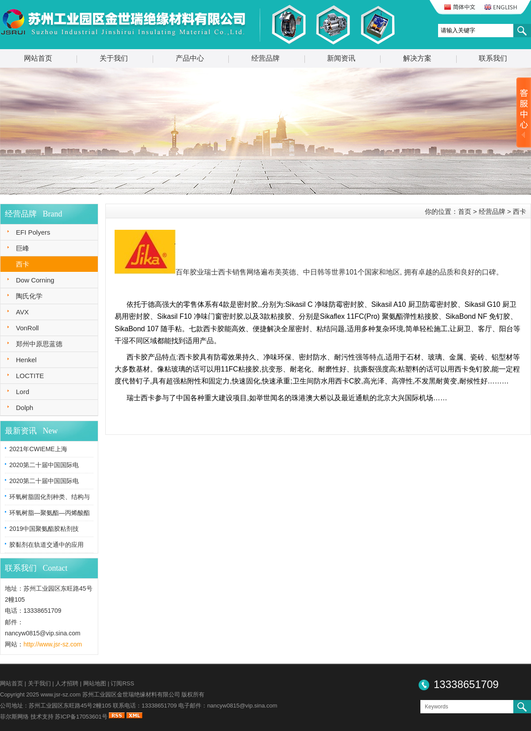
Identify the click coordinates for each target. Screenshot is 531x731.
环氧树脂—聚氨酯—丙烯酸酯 (49, 512)
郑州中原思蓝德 (39, 344)
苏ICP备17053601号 (81, 716)
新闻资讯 (341, 58)
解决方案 (417, 58)
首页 (464, 211)
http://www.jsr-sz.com (52, 644)
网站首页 (38, 58)
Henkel (26, 360)
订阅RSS (122, 683)
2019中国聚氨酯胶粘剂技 (44, 528)
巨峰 (22, 248)
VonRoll (27, 328)
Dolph (24, 407)
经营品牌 (265, 58)
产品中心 (190, 58)
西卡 (22, 264)
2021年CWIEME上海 (38, 449)
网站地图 (94, 683)
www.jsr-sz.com (61, 694)
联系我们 (493, 58)
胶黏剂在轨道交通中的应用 (46, 544)
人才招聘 (66, 683)
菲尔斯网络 (14, 716)
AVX (22, 312)
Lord (22, 391)
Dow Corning (35, 280)
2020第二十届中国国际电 (44, 464)
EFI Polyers (33, 232)
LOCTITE (30, 375)
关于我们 (114, 58)
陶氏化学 (29, 296)
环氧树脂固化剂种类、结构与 (49, 496)
